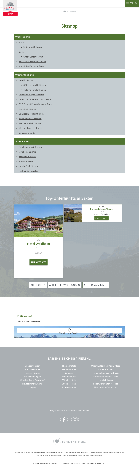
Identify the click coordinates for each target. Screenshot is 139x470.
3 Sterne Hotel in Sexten (34, 85)
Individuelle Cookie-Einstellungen (73, 463)
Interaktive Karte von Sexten (32, 66)
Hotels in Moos (106, 380)
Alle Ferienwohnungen (64, 284)
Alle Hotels (37, 284)
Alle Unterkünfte (32, 369)
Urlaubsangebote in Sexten (31, 113)
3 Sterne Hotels (69, 383)
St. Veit (22, 52)
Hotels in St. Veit (105, 369)
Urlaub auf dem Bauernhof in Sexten (35, 99)
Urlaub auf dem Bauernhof (32, 380)
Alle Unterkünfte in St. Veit (105, 376)
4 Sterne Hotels (69, 387)
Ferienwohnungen (32, 376)
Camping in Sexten (27, 109)
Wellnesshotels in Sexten (30, 128)
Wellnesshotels (69, 369)
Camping (32, 387)
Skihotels (69, 373)
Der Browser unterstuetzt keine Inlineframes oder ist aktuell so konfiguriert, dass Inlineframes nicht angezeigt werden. (69, 337)
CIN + (38, 247)
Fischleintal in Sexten (28, 171)
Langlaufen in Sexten (28, 166)
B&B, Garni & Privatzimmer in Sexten (36, 104)
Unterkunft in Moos (32, 47)
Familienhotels (69, 376)
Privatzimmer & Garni (32, 383)
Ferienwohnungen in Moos (105, 383)
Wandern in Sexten (27, 156)
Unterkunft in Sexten (25, 74)
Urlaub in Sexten (22, 36)
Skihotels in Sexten (27, 133)
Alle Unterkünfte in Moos (105, 387)
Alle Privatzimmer (95, 284)
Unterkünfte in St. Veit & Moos (105, 365)
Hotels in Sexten (32, 373)
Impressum (44, 463)
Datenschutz (54, 463)
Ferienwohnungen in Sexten (31, 94)
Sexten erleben (22, 141)
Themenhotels (69, 365)
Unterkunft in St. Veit (33, 56)
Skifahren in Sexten (27, 151)
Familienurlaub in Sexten (30, 147)
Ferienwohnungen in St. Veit (106, 373)
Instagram (75, 417)
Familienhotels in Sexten (30, 118)
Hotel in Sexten (26, 80)
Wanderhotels (69, 380)
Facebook (64, 417)
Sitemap (36, 463)
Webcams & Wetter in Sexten (32, 61)
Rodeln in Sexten (26, 161)
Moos (21, 42)
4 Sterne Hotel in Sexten (34, 89)
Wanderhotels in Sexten (30, 123)
